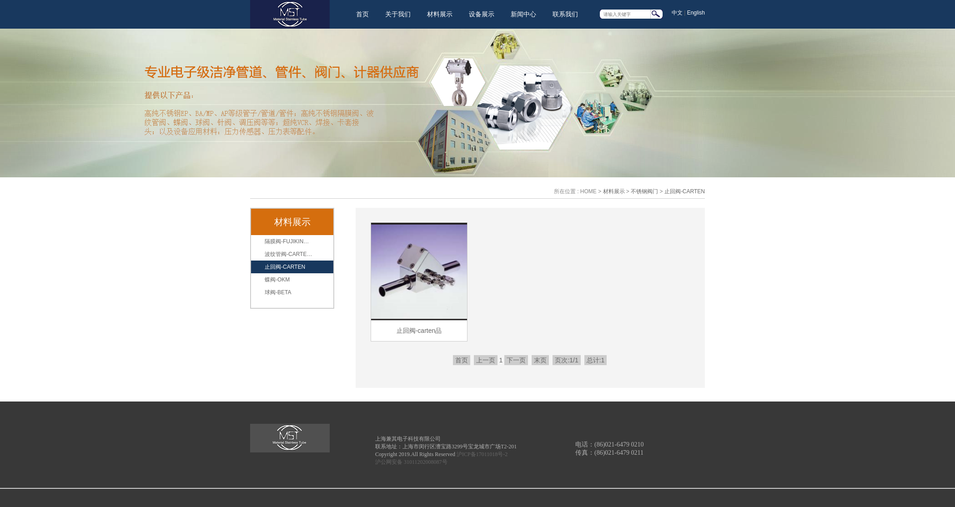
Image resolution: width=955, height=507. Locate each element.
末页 (540, 360)
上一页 (485, 360)
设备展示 (481, 14)
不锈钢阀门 (644, 191)
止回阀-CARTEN (684, 191)
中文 (677, 13)
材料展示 (439, 14)
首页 (362, 14)
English (696, 13)
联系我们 (565, 14)
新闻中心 (523, 14)
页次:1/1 (566, 360)
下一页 (516, 360)
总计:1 (596, 360)
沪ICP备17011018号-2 (482, 454)
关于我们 (398, 14)
